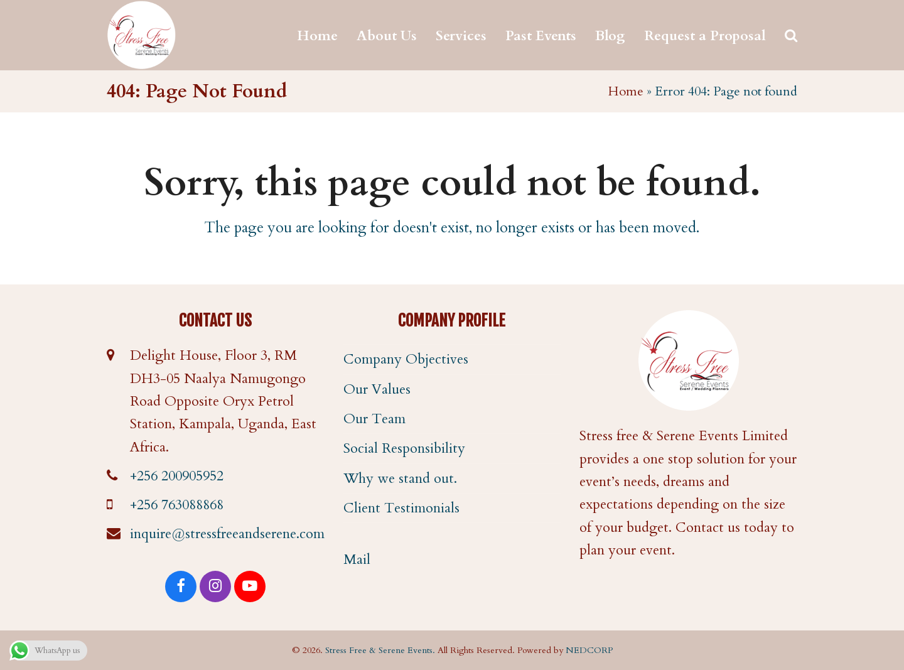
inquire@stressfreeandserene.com (227, 533)
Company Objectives (405, 359)
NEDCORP (589, 650)
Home (625, 91)
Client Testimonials (401, 508)
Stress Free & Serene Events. (380, 650)
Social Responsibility (404, 448)
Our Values (377, 389)
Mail (356, 559)
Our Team (374, 418)
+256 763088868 (176, 504)
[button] (791, 35)
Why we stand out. (400, 478)
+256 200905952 (176, 476)
